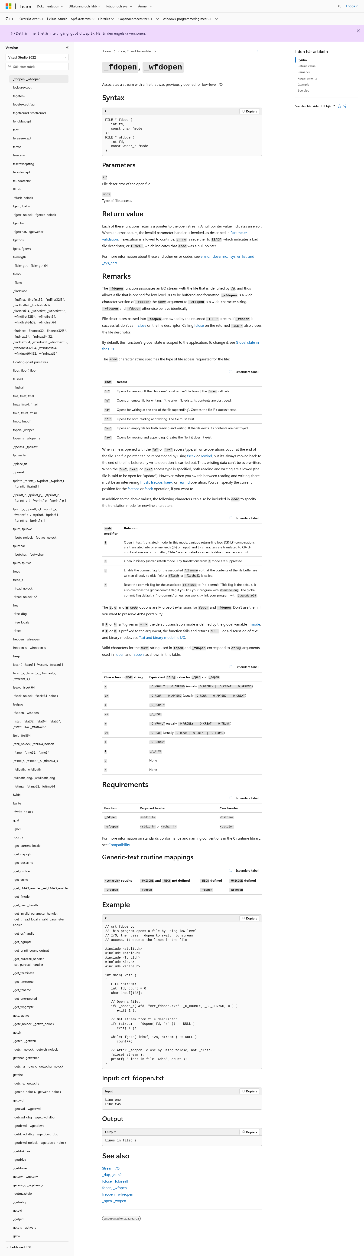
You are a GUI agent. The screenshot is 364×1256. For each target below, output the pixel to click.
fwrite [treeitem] (17, 803)
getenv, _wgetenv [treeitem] (25, 1176)
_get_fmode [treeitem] (21, 896)
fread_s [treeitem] (18, 579)
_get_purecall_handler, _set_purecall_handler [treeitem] (28, 961)
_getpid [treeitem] (18, 1219)
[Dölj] (67, 47)
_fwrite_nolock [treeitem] (23, 811)
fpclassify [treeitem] (19, 455)
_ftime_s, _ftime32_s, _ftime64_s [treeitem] (35, 760)
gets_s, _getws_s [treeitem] (24, 1227)
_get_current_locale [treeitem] (26, 845)
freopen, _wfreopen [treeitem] (26, 639)
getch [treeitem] (17, 1032)
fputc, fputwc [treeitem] (22, 529)
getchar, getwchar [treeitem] (26, 1057)
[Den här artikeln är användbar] (339, 106)
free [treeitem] (15, 605)
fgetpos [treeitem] (18, 240)
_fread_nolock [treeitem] (22, 588)
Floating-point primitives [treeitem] (30, 362)
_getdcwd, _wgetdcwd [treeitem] (28, 1125)
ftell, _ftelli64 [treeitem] (22, 735)
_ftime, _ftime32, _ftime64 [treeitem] (31, 752)
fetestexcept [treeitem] (21, 172)
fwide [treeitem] (16, 794)
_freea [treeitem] (17, 630)
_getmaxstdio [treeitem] (22, 1193)
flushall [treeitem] (18, 379)
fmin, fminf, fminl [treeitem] (25, 413)
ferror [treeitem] (17, 147)
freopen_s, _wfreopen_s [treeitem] (29, 647)
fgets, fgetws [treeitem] (22, 248)
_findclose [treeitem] (20, 291)
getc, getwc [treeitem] (21, 1015)
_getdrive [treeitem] (19, 1159)
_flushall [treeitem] (18, 387)
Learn (107, 51)
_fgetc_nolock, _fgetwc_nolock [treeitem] (34, 214)
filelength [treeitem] (19, 257)
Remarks (304, 72)
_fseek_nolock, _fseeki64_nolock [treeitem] (35, 695)
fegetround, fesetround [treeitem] (29, 113)
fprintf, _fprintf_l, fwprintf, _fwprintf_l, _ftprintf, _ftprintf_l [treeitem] (39, 483)
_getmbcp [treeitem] (20, 1202)
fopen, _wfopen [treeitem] (24, 430)
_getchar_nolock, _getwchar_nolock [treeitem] (38, 1066)
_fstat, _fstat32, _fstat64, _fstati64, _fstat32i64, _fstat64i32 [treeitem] (37, 724)
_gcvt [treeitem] (17, 828)
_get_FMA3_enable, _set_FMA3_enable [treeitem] (40, 888)
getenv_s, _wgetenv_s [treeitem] (28, 1185)
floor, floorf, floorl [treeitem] (25, 370)
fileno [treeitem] (17, 274)
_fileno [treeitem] (17, 282)
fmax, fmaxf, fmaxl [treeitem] (25, 404)
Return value (306, 66)
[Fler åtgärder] (258, 51)
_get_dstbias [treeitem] (21, 871)
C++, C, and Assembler (134, 51)
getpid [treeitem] (17, 1210)
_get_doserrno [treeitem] (23, 862)
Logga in (352, 6)
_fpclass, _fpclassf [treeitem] (25, 447)
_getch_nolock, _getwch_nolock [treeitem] (35, 1049)
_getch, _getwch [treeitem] (24, 1040)
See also (303, 90)
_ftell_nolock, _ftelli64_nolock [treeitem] (33, 744)
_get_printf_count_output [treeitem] (31, 950)
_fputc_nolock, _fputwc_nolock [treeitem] (34, 537)
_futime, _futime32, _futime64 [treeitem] (34, 786)
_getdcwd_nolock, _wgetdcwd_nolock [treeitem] (39, 1142)
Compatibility (119, 844)
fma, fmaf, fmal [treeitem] (23, 396)
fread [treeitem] (16, 571)
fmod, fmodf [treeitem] (21, 421)
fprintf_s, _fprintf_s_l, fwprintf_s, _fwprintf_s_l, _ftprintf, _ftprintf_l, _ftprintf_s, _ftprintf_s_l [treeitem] (35, 515)
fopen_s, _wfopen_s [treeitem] (26, 438)
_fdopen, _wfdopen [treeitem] (26, 79)
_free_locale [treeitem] (21, 622)
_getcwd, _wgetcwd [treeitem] (27, 1108)
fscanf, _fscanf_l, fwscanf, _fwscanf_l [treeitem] (38, 664)
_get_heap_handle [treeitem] (25, 905)
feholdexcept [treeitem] (22, 121)
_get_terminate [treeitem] (23, 973)
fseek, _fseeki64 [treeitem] (24, 687)
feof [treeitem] (15, 130)
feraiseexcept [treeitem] (22, 138)
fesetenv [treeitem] (19, 155)
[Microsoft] (9, 6)
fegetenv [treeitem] (19, 96)
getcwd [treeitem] (18, 1100)
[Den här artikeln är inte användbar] (345, 106)
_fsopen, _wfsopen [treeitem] (26, 712)
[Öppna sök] (339, 6)
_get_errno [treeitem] (20, 879)
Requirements (307, 78)
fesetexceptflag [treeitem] (23, 164)
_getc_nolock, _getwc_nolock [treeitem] (33, 1024)
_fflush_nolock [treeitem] (23, 197)
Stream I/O (111, 1168)
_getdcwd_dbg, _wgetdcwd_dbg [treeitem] (35, 1134)
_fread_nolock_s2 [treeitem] (25, 596)
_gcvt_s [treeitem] (18, 837)
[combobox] (37, 57)
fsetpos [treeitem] (18, 704)
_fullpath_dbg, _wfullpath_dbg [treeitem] (34, 777)
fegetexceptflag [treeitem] (24, 104)
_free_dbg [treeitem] (20, 613)
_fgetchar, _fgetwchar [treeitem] (28, 231)
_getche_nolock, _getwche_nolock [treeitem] (37, 1091)
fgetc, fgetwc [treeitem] (22, 206)
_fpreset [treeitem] (18, 472)
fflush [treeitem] (17, 189)
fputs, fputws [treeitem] (22, 562)
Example (303, 84)
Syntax (302, 60)
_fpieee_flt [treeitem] (20, 464)
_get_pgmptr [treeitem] (22, 942)
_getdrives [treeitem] (20, 1168)
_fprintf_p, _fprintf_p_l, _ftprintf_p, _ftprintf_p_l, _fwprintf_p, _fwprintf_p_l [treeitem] (39, 498)
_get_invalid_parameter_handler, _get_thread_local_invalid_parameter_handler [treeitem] (40, 919)
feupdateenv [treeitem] (22, 180)
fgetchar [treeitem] (19, 223)
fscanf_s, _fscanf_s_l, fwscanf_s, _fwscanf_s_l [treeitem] (34, 676)
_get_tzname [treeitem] (22, 990)
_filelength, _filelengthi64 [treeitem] (30, 265)
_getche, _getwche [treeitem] (26, 1083)
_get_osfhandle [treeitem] (23, 933)
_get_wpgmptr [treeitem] (23, 1007)
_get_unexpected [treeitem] (25, 998)
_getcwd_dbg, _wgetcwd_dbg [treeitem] (34, 1117)
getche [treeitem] (18, 1074)
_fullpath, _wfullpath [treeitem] (27, 769)
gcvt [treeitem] (16, 820)
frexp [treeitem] (16, 656)
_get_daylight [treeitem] (22, 854)
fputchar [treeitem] (19, 546)
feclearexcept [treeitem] (22, 87)
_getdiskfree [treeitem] (21, 1151)
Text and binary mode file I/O (162, 637)
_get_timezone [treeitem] (23, 981)
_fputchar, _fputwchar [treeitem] (28, 554)
